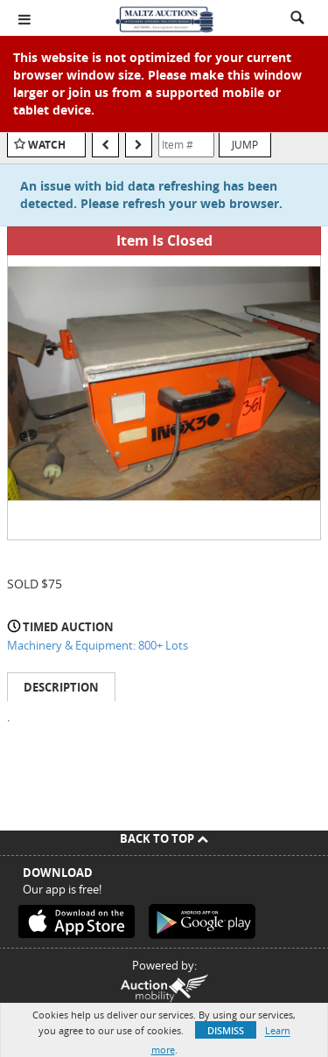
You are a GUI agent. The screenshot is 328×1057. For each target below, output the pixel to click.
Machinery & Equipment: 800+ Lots (97, 645)
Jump (245, 144)
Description (61, 687)
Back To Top (164, 838)
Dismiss (225, 1030)
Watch (47, 144)
